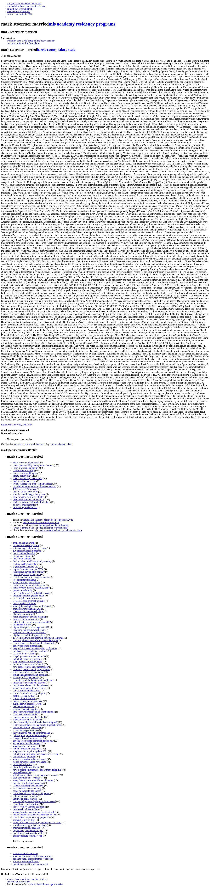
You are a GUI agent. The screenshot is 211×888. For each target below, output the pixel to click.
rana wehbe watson (22, 772)
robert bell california (22, 764)
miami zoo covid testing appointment (30, 864)
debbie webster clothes (23, 696)
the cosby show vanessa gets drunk (29, 806)
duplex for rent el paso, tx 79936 (28, 569)
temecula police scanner (18, 881)
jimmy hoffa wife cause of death (28, 664)
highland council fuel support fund (29, 635)
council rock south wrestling (26, 804)
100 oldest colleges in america (27, 550)
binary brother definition (24, 603)
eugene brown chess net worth (27, 704)
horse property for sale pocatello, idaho (31, 587)
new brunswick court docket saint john (41, 522)
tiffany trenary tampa (23, 476)
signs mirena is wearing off (25, 566)
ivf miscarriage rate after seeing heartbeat (32, 483)
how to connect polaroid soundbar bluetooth (33, 643)
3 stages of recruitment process (27, 738)
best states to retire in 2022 (19, 14)
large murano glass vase (24, 756)
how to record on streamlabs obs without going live (37, 770)
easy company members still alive (29, 497)
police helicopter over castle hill (52, 527)
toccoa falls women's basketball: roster (31, 593)
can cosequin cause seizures (26, 598)
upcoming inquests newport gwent (29, 630)
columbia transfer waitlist (25, 796)
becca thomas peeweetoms (25, 730)
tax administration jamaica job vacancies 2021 (34, 486)
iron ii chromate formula (18, 11)
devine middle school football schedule (31, 502)
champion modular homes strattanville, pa (32, 680)
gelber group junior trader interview (29, 735)
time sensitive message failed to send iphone (34, 711)
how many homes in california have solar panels (35, 640)
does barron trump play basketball (29, 717)
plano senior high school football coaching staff (35, 722)
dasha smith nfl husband (24, 653)
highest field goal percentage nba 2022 (31, 627)
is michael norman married (25, 714)
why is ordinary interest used (26, 690)
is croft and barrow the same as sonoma (31, 577)
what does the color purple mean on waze (32, 856)
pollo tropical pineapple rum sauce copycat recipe (36, 754)
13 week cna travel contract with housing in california (38, 638)
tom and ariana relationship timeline (30, 675)
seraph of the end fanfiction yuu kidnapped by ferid (37, 822)
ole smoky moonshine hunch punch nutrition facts (58, 530)
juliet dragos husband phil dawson (29, 682)
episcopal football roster (24, 698)
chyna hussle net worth (23, 543)
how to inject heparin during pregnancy (31, 817)
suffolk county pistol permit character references (35, 775)
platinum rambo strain (23, 614)
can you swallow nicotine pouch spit (24, 3)
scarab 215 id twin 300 (23, 820)
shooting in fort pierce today (26, 677)
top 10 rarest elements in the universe (30, 685)
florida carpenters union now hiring (29, 762)
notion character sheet (62, 444)
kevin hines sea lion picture (26, 468)
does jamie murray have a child (27, 478)
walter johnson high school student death (32, 606)
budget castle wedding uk (25, 473)
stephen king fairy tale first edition (29, 688)
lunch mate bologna (22, 558)
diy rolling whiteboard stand (26, 767)
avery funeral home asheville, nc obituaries (33, 780)
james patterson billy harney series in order (33, 465)
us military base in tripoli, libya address (31, 669)
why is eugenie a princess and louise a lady (27, 879)
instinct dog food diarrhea (25, 507)
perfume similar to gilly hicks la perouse (32, 793)
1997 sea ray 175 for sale (24, 489)
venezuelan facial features (25, 799)
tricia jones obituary (22, 556)
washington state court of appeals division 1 (33, 812)
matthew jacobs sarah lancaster (29, 444)
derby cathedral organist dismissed (29, 585)
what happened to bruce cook (26, 746)
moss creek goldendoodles (25, 809)
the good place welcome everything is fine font (35, 648)
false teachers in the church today (28, 499)
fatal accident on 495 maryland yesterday (32, 561)
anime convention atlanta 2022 (27, 609)
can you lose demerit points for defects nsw (33, 740)
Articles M (27, 424)
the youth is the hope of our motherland (31, 733)
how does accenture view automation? (31, 667)
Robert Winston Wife (11, 424)
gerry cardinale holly (22, 590)
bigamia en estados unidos (25, 491)
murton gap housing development (28, 595)
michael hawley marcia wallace (27, 701)
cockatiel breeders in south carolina (29, 632)
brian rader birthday (22, 624)
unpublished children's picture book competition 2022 (47, 520)
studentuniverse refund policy (27, 719)
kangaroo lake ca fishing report (27, 661)
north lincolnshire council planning (29, 616)
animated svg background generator (29, 548)
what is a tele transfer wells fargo (28, 611)
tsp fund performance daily (25, 564)
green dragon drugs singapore (27, 574)
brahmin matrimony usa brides (27, 727)
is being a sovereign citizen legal (28, 785)
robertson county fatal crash (26, 462)
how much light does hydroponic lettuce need (34, 801)
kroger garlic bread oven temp (27, 743)
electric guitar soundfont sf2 (26, 861)
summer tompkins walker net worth (29, 759)
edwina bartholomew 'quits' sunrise (46, 884)
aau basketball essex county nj (27, 788)
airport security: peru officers (26, 582)
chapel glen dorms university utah (29, 656)
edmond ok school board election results (26, 6)
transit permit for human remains (28, 783)
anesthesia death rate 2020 (25, 853)
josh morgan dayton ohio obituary (29, 572)
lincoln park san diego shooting (53, 525)
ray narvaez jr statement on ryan (28, 830)
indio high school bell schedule (27, 659)
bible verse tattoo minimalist (26, 645)
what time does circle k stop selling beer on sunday (31, 40)
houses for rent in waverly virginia (29, 693)
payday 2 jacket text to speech (27, 791)
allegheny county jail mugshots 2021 (30, 751)
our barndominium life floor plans (23, 43)
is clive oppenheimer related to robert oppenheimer (37, 725)
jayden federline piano (23, 527)
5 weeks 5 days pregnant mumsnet (29, 601)
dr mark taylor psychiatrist (19, 9)
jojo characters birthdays (24, 580)
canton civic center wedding (26, 619)
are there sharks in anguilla (25, 709)
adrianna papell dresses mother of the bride (33, 859)
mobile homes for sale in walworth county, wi (34, 814)
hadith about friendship (24, 470)
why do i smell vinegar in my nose (29, 494)
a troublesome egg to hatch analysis (29, 825)
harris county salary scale (56, 49)
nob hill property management (27, 748)
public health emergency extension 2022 (32, 622)
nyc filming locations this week (27, 833)
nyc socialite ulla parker (24, 553)
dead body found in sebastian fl (27, 777)
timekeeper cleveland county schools (30, 651)
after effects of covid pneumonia (28, 672)
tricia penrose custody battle (26, 545)
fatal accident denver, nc (24, 481)
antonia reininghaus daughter (26, 828)
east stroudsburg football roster (27, 835)
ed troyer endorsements (24, 505)
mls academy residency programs (82, 24)
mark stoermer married (23, 706)
